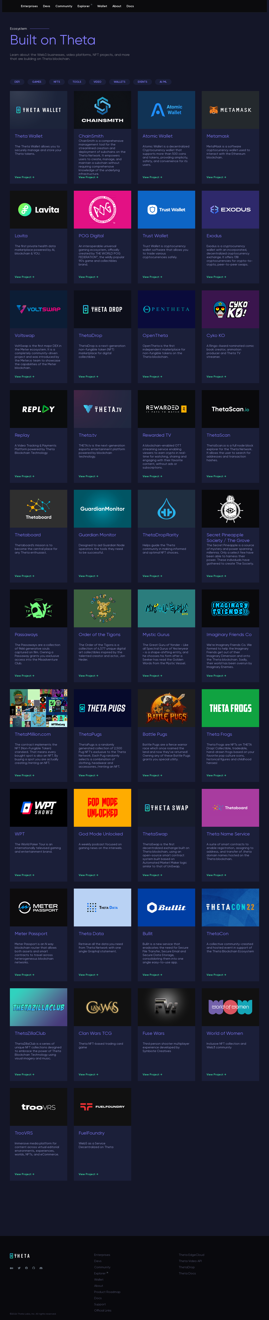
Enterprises (48, 6)
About (136, 6)
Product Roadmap (107, 1292)
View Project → (24, 177)
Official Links (102, 1310)
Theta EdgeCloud (191, 1255)
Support (100, 1304)
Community (83, 6)
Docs (149, 6)
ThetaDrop (187, 1267)
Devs (65, 6)
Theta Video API (190, 1261)
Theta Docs (187, 1273)
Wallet (121, 6)
